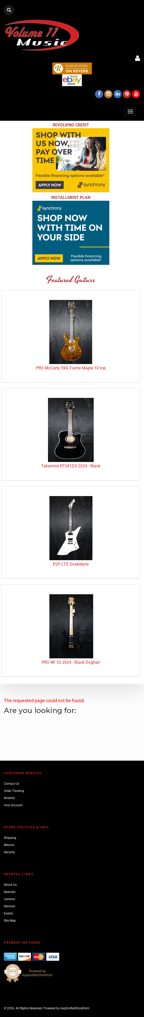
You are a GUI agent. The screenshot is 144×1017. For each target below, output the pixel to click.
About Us (10, 885)
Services (9, 906)
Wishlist (9, 798)
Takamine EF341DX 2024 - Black (70, 466)
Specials (9, 892)
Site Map (10, 920)
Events (8, 913)
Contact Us (11, 784)
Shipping (10, 838)
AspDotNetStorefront (74, 1008)
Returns (9, 845)
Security (9, 852)
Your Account (13, 805)
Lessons (9, 899)
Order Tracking (14, 791)
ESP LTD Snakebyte (71, 564)
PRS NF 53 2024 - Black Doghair (71, 662)
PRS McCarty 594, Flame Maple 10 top (71, 368)
